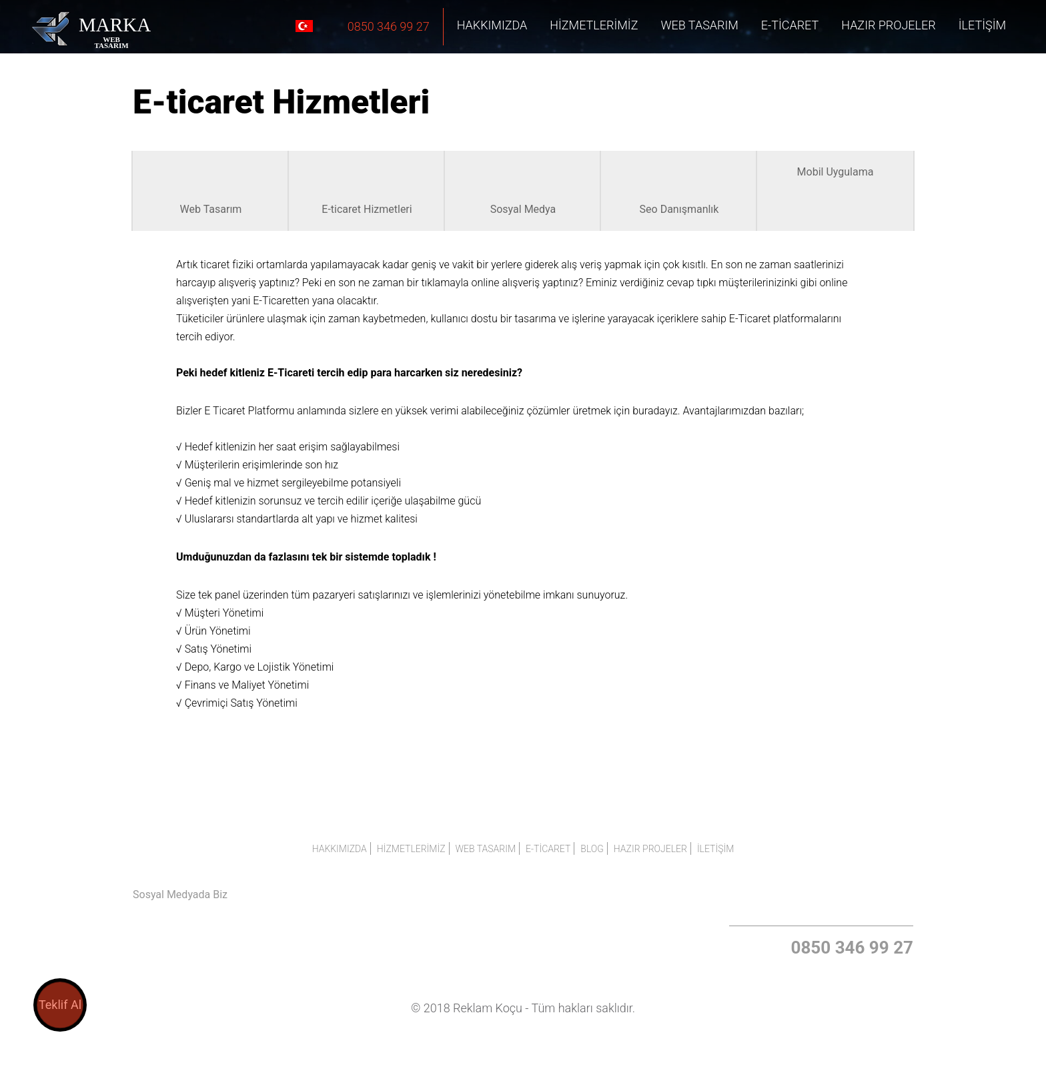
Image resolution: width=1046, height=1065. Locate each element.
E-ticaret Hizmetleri (367, 190)
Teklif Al (60, 1005)
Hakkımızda (492, 25)
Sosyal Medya (523, 190)
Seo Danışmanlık (679, 190)
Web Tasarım (699, 25)
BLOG (592, 848)
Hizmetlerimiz (594, 25)
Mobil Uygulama (835, 171)
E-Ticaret (790, 25)
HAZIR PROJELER (888, 25)
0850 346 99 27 (362, 26)
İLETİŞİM (982, 25)
